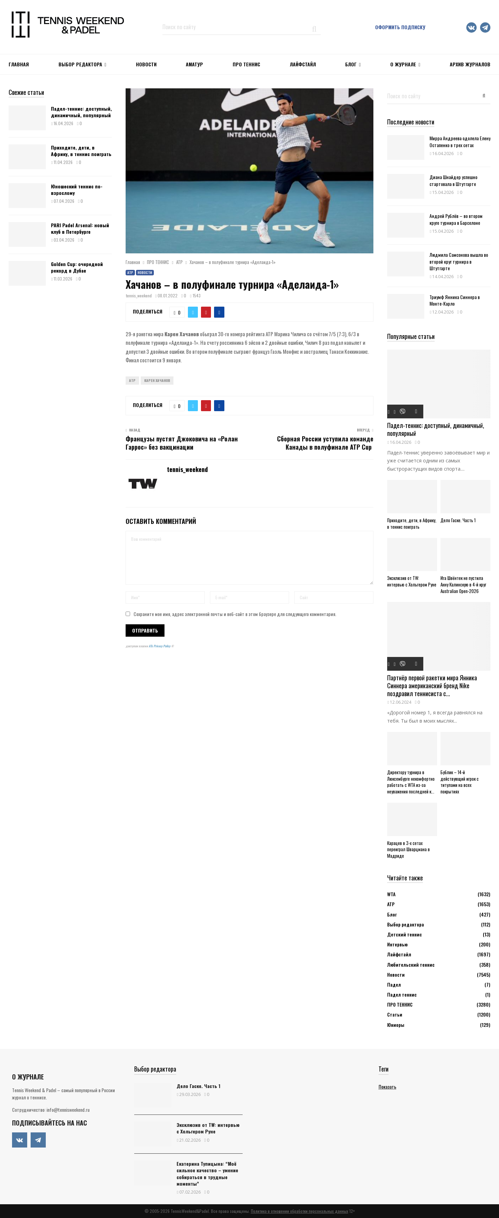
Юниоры (395, 1024)
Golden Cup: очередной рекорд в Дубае (77, 267)
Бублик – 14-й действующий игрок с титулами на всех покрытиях (459, 782)
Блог (351, 64)
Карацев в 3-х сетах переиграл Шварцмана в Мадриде (408, 849)
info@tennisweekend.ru (67, 1109)
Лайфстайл (399, 954)
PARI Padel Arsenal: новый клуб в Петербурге (80, 228)
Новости (145, 272)
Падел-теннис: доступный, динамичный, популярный (81, 111)
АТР (130, 272)
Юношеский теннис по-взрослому (77, 189)
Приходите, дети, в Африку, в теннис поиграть (81, 150)
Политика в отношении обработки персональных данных (299, 1211)
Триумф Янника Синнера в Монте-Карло (454, 300)
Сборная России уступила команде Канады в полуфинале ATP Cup (325, 442)
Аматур (194, 64)
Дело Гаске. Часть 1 (458, 520)
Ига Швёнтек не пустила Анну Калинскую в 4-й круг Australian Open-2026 (463, 584)
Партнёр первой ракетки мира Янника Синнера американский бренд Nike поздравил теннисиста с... (432, 685)
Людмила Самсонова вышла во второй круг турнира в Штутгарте (458, 261)
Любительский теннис (411, 964)
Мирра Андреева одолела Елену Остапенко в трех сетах (459, 141)
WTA (391, 894)
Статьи (394, 1014)
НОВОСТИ (146, 64)
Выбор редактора (80, 64)
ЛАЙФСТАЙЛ (303, 64)
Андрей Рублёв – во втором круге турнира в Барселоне (455, 219)
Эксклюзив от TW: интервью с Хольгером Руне (411, 581)
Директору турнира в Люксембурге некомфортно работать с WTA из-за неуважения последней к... (411, 782)
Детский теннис (404, 934)
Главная (19, 64)
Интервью (397, 944)
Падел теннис (402, 994)
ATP (132, 380)
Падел (394, 984)
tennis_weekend (139, 295)
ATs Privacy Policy (160, 646)
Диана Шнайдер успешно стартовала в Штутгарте (453, 180)
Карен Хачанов (157, 380)
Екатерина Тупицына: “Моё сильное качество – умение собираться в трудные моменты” (207, 1173)
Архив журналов (470, 64)
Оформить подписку (400, 27)
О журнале (403, 64)
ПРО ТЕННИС (246, 64)
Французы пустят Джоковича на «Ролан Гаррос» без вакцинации (182, 442)
